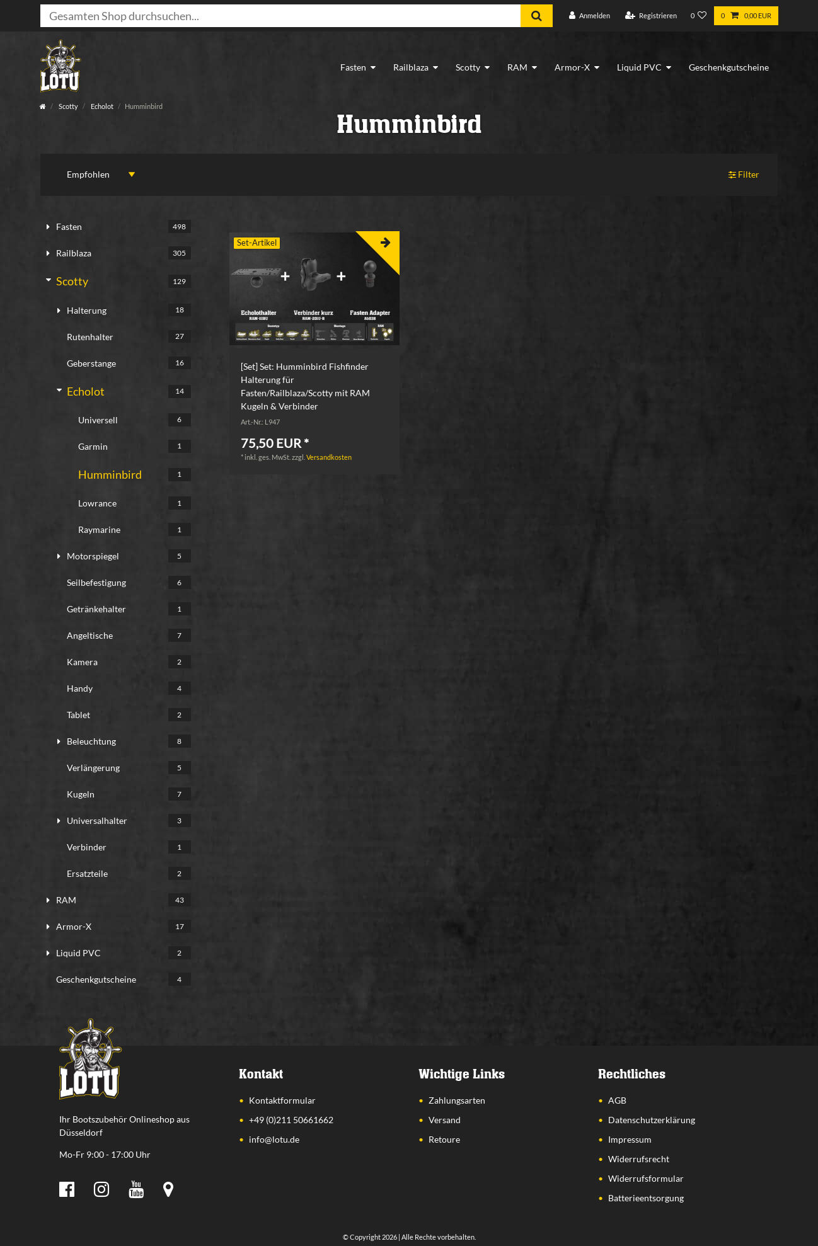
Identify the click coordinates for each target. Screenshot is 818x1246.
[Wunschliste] (699, 16)
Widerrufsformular (646, 1178)
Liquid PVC (639, 67)
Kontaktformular (282, 1100)
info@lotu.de (274, 1139)
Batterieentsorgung (646, 1197)
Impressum (630, 1139)
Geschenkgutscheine (729, 67)
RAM (517, 67)
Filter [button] (744, 175)
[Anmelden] (589, 16)
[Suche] (537, 15)
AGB (617, 1100)
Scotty (468, 67)
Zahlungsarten (457, 1100)
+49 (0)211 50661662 (291, 1119)
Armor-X (572, 67)
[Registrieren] (651, 16)
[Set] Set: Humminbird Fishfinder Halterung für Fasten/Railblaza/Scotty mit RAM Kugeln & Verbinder (305, 386)
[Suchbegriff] (280, 15)
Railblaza (411, 67)
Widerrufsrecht (638, 1158)
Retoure (444, 1139)
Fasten (353, 67)
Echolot (101, 106)
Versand (445, 1119)
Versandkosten (329, 457)
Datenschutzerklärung (651, 1119)
